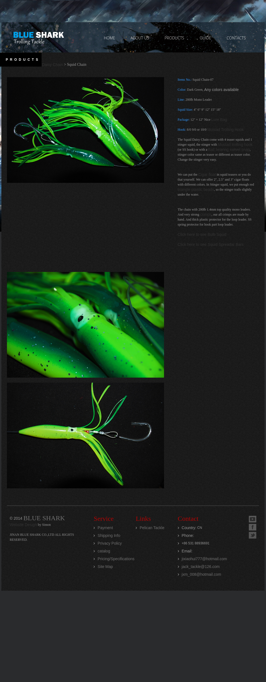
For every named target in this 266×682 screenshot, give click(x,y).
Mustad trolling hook (235, 144)
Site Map (105, 566)
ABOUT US (140, 38)
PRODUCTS (174, 38)
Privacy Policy (110, 543)
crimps (205, 214)
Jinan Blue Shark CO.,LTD (38, 37)
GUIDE (205, 38)
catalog (104, 551)
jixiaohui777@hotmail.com (204, 559)
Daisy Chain (52, 64)
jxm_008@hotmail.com (201, 574)
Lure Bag (219, 119)
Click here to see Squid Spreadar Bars (211, 244)
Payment (105, 528)
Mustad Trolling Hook (225, 129)
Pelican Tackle (152, 528)
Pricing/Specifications (116, 559)
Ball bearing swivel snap (229, 149)
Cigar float (207, 174)
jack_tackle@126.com (201, 566)
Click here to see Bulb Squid (202, 234)
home (109, 38)
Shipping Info (109, 535)
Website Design (24, 524)
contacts (236, 38)
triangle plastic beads (196, 189)
